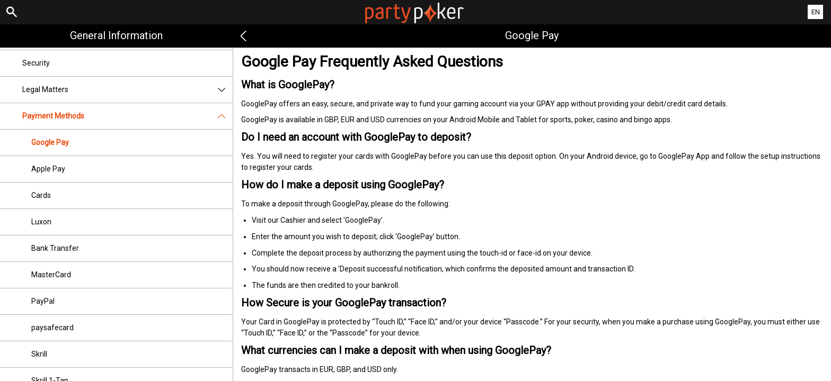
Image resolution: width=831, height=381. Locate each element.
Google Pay (50, 142)
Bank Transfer (55, 248)
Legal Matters (127, 90)
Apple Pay (48, 169)
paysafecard (52, 327)
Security (36, 63)
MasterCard (51, 274)
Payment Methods (127, 116)
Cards (41, 195)
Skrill (39, 354)
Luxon (41, 221)
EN (815, 12)
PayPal (43, 301)
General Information (116, 35)
